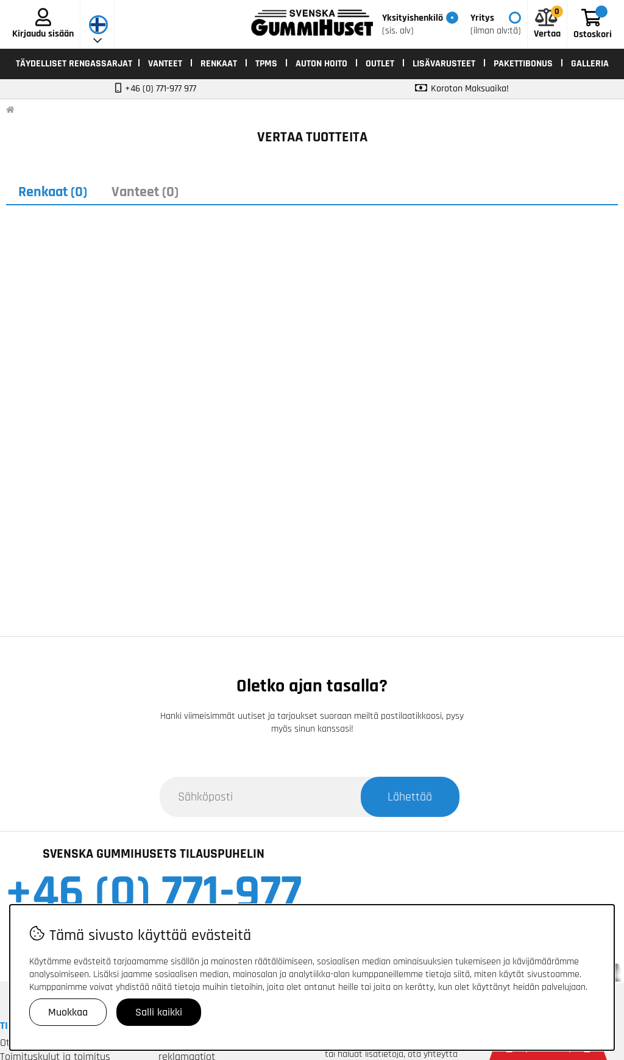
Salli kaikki (158, 1012)
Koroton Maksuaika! (470, 88)
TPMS (266, 63)
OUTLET (380, 63)
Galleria (590, 63)
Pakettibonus (523, 63)
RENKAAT (218, 63)
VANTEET (165, 63)
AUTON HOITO (321, 63)
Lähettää (410, 797)
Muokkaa (68, 1012)
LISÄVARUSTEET (444, 63)
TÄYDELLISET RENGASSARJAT (74, 63)
